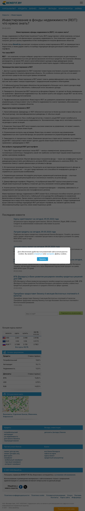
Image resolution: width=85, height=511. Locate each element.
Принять (42, 259)
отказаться (38, 254)
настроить (50, 254)
